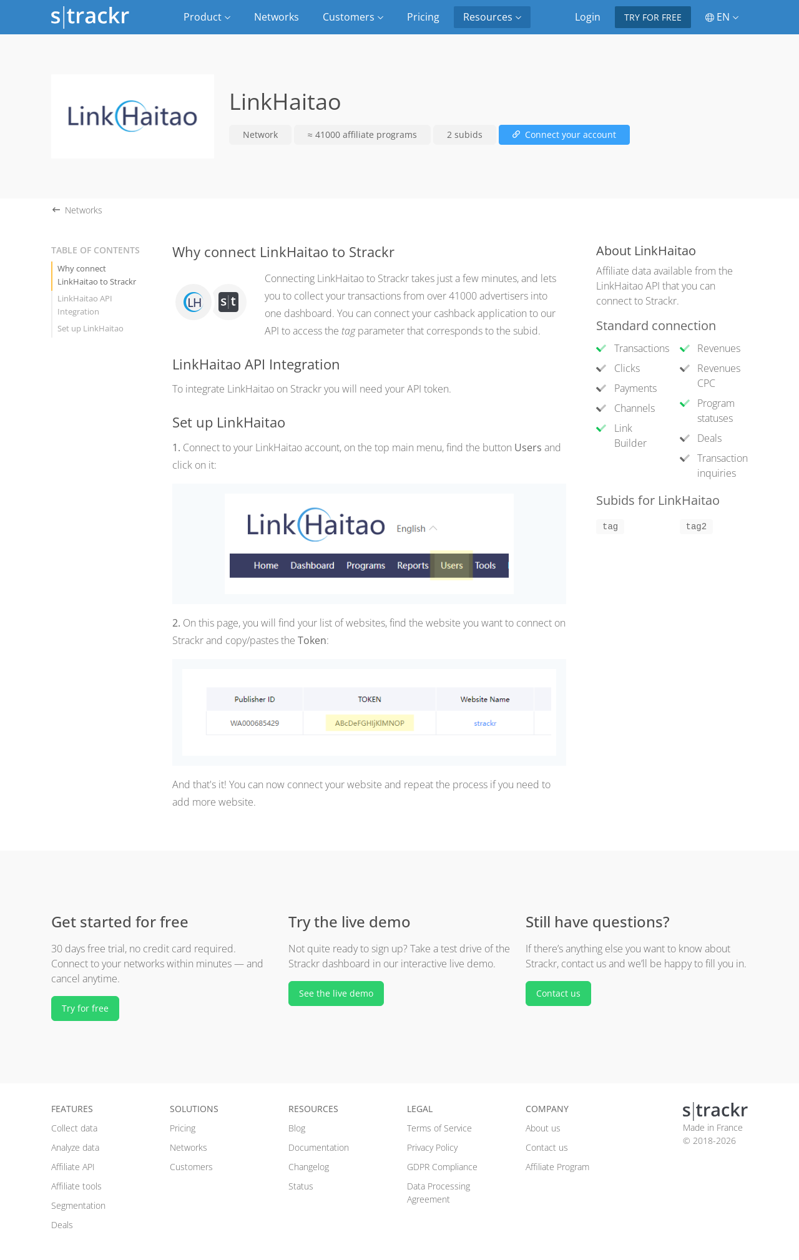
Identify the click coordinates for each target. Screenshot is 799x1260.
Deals (62, 1225)
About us (543, 1128)
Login (587, 17)
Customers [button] (353, 17)
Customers (191, 1167)
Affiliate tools (76, 1186)
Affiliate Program (557, 1167)
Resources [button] (492, 17)
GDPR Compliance (442, 1167)
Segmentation (78, 1205)
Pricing (423, 17)
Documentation (318, 1147)
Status (300, 1186)
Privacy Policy (432, 1147)
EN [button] (721, 17)
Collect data (74, 1128)
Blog (296, 1128)
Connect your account (564, 134)
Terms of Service (439, 1128)
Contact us (558, 993)
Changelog (308, 1167)
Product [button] (207, 17)
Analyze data (75, 1147)
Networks (276, 17)
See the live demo (336, 993)
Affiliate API (73, 1167)
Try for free (653, 17)
